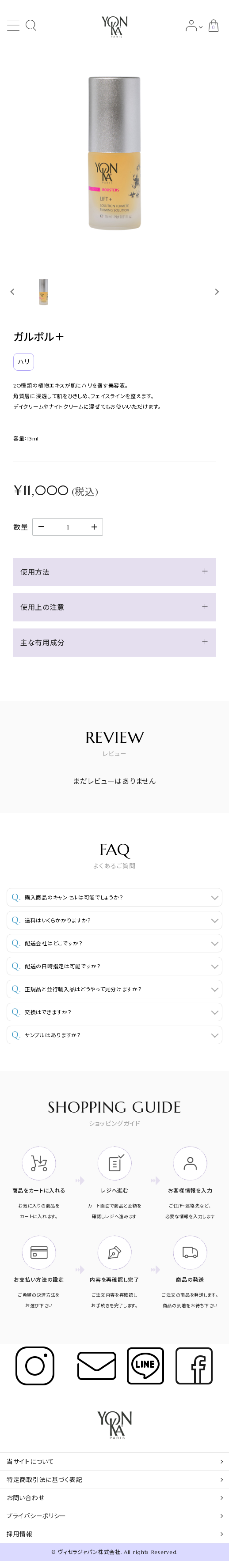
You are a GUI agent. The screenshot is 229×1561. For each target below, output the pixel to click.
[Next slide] (216, 291)
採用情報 (20, 1534)
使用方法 (35, 572)
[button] (43, 291)
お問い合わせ (25, 1498)
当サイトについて (30, 1462)
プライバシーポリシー (36, 1516)
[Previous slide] (13, 291)
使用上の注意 (42, 607)
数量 (20, 527)
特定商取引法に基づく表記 (44, 1480)
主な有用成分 (42, 642)
